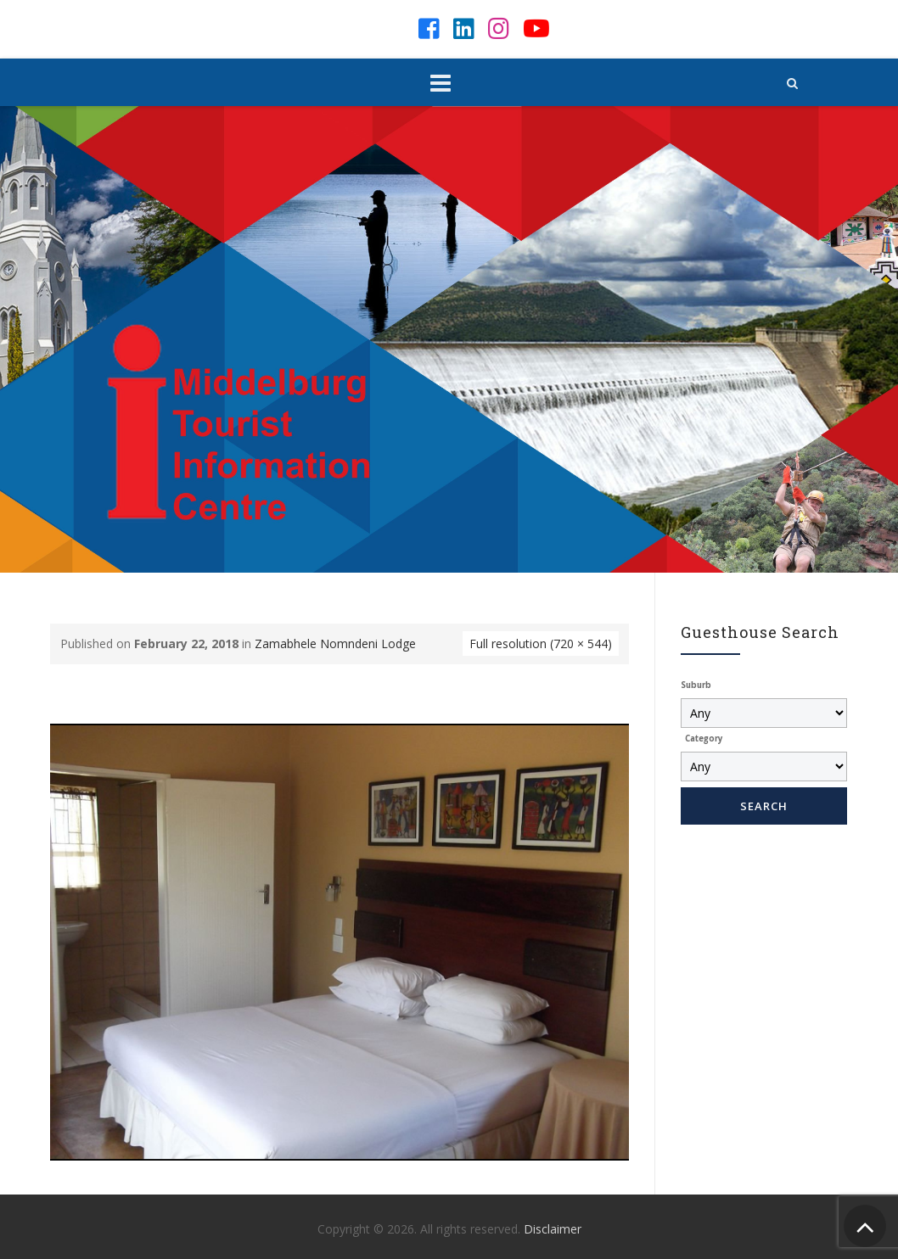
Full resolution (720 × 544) (540, 643)
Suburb (696, 685)
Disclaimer (552, 1229)
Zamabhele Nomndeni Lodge (335, 643)
